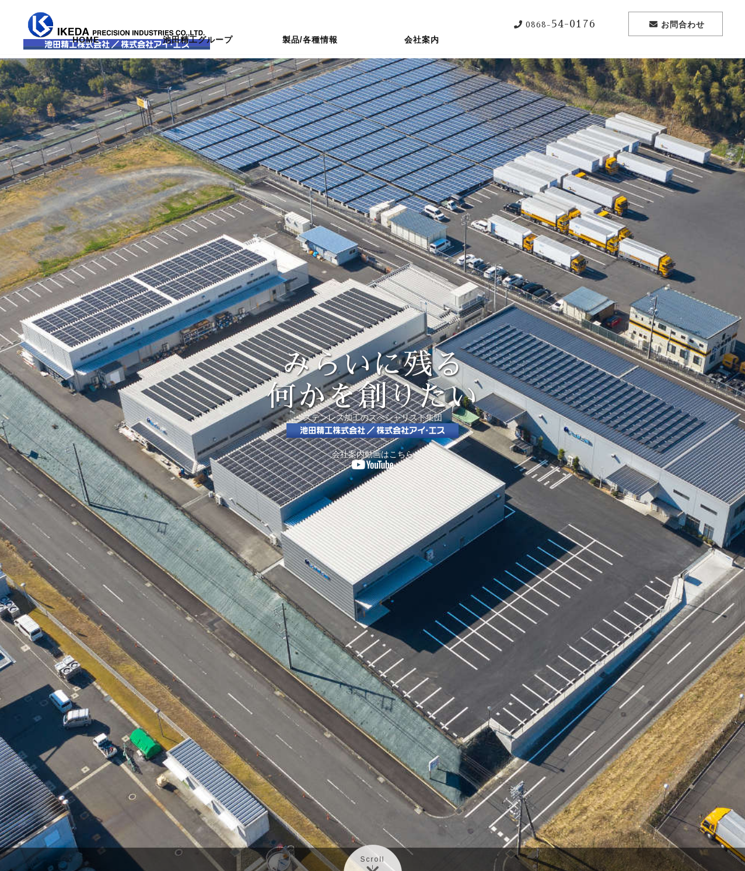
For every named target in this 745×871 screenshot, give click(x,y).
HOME (85, 67)
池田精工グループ (198, 67)
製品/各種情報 (310, 67)
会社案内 (421, 67)
